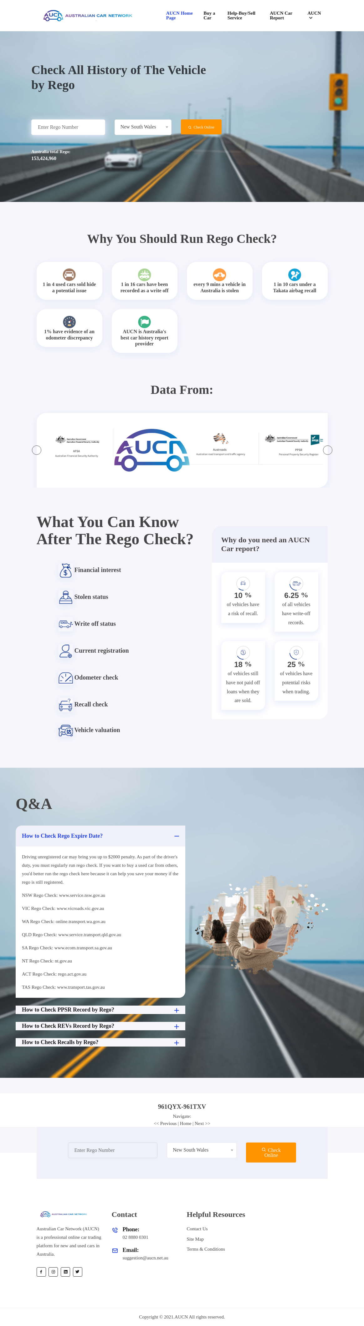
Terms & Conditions (206, 1249)
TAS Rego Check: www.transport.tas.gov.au (63, 987)
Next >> (202, 1123)
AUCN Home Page (179, 15)
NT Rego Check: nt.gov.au (47, 960)
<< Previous (165, 1123)
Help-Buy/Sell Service (241, 15)
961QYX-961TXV (182, 1106)
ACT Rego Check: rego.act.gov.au (54, 974)
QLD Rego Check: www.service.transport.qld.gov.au (71, 934)
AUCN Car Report (281, 15)
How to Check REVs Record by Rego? (101, 1026)
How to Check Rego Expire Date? (101, 836)
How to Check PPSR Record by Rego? (101, 1010)
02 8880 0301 (136, 1237)
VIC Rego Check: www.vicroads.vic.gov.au (63, 908)
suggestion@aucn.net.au (145, 1257)
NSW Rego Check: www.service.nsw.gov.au (63, 895)
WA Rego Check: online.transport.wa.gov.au (63, 921)
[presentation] (36, 450)
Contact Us (197, 1228)
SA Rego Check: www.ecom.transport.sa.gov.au (67, 947)
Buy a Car (209, 15)
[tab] (182, 1106)
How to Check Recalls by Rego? (101, 1043)
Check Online (201, 127)
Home (186, 1123)
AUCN (314, 13)
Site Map (195, 1239)
